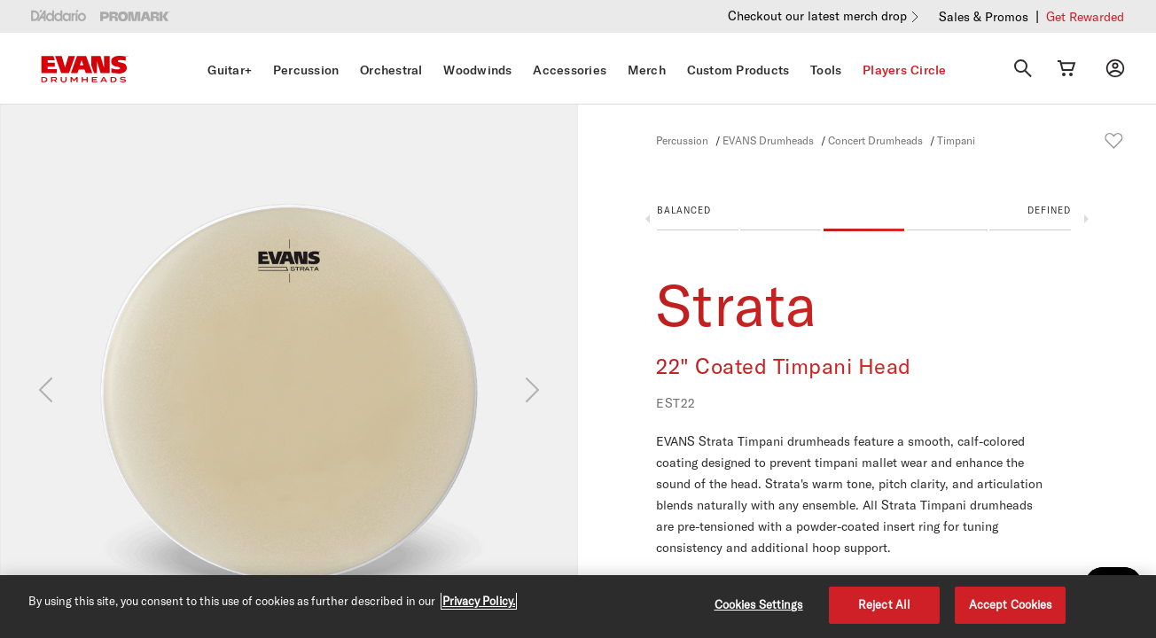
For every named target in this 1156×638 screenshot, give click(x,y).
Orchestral (391, 70)
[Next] (532, 390)
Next (1086, 218)
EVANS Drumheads (768, 140)
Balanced (684, 210)
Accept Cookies (1010, 604)
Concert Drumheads (875, 140)
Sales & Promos (983, 16)
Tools (825, 70)
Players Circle (905, 70)
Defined (1049, 210)
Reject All (884, 604)
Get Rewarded (1085, 16)
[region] (578, 606)
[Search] (1023, 68)
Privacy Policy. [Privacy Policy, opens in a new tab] (478, 601)
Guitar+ (229, 70)
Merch (647, 70)
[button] (864, 222)
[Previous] (45, 390)
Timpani (956, 140)
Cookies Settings (759, 604)
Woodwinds (477, 70)
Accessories (569, 70)
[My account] (1115, 68)
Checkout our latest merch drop (817, 15)
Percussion (306, 70)
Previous (647, 218)
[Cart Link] (1066, 68)
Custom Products (738, 70)
